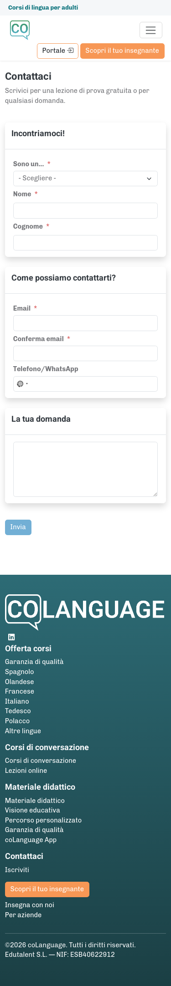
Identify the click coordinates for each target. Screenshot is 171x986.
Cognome (28, 226)
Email (22, 308)
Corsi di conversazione (40, 760)
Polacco (17, 721)
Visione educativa (32, 810)
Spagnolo (19, 672)
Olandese (19, 682)
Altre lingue (23, 731)
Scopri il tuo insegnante (122, 50)
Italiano (17, 701)
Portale (57, 50)
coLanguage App (31, 840)
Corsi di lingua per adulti (43, 7)
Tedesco (18, 711)
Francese (19, 691)
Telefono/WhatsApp (45, 369)
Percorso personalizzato (43, 820)
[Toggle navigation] (151, 30)
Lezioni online (26, 770)
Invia (18, 527)
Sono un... (28, 164)
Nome (22, 194)
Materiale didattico (35, 801)
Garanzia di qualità (34, 662)
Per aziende (23, 915)
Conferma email (38, 339)
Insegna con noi (29, 905)
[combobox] (22, 384)
